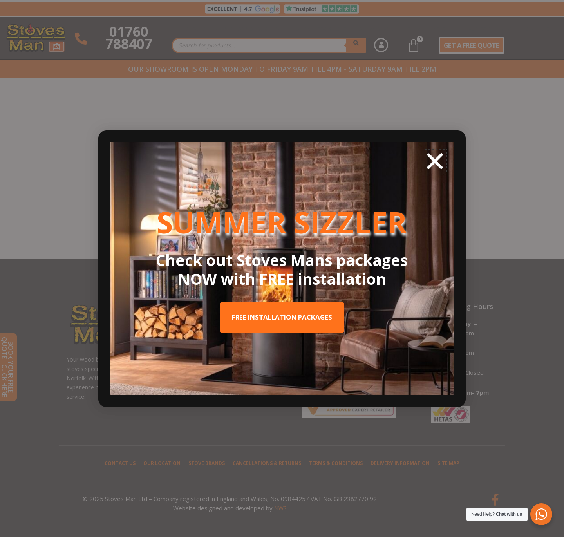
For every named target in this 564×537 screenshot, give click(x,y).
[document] (282, 268)
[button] (435, 161)
